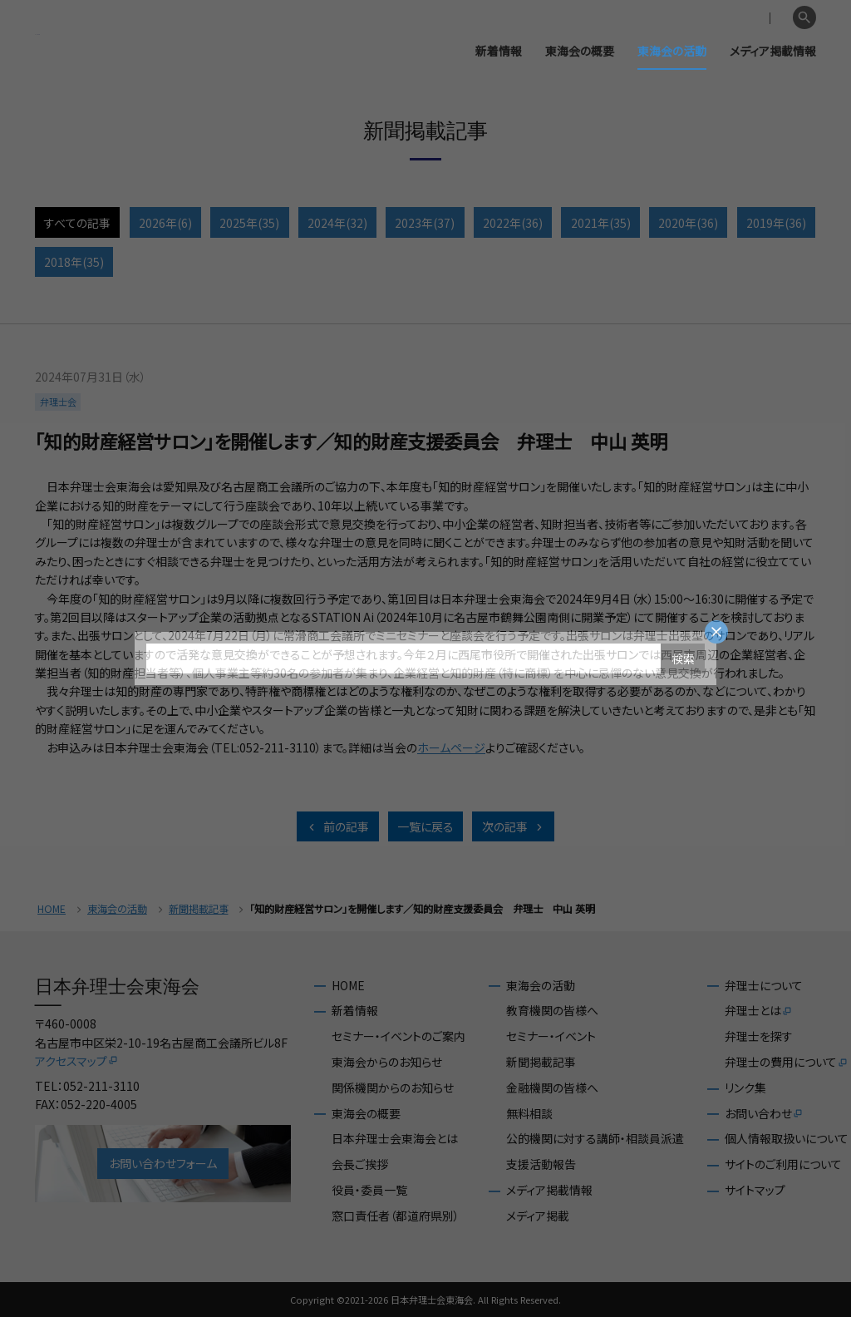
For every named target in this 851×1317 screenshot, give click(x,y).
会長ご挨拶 (360, 1164)
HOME (51, 909)
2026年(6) (165, 223)
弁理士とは (759, 1011)
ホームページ (451, 747)
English (765, 18)
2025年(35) (249, 223)
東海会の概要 (579, 50)
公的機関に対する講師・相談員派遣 (595, 1139)
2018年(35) (74, 262)
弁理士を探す (759, 1036)
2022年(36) (513, 223)
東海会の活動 (671, 50)
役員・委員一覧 (369, 1190)
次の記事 (513, 826)
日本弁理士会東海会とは (395, 1139)
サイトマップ (755, 1190)
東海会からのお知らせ (387, 1062)
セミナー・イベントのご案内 (398, 1036)
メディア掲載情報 (773, 50)
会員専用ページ (694, 18)
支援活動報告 (541, 1164)
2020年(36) (688, 223)
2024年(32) (337, 223)
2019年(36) (776, 223)
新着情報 (498, 50)
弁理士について (764, 986)
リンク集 (745, 1088)
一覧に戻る (425, 826)
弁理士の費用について (787, 1062)
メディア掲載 (537, 1216)
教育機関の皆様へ (552, 1011)
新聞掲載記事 (199, 909)
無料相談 (529, 1114)
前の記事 (337, 826)
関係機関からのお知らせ (393, 1088)
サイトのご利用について (783, 1164)
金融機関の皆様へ (552, 1088)
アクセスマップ (77, 1061)
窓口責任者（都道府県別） (396, 1216)
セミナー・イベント (551, 1036)
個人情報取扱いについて (787, 1139)
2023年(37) (425, 223)
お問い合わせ (764, 1114)
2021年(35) (601, 223)
